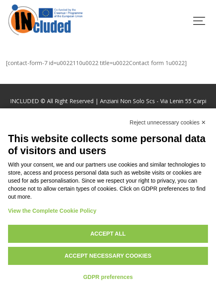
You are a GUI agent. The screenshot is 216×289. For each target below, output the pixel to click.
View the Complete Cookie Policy (52, 211)
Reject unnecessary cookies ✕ (168, 122)
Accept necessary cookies (108, 255)
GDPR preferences (108, 277)
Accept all (108, 233)
